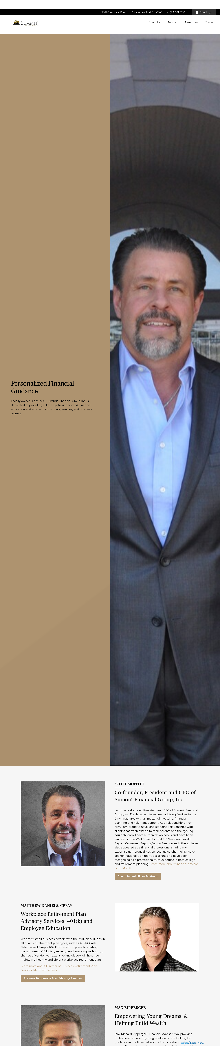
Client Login (204, 3)
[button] (154, 13)
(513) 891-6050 (175, 3)
